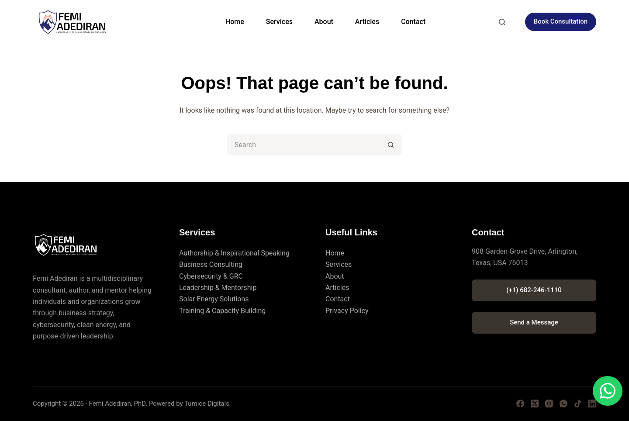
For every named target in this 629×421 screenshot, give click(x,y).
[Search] (502, 22)
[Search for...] (303, 144)
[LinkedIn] (592, 403)
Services (279, 21)
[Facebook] (520, 403)
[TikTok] (578, 403)
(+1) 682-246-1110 (533, 290)
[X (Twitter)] (535, 403)
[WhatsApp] (563, 403)
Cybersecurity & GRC (211, 276)
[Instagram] (549, 403)
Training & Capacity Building (222, 311)
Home (234, 21)
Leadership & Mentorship (217, 287)
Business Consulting (210, 264)
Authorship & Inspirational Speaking (234, 253)
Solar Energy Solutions (214, 299)
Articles (367, 21)
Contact (413, 21)
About (323, 21)
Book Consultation (561, 21)
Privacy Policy (347, 311)
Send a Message (534, 322)
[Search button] (391, 144)
